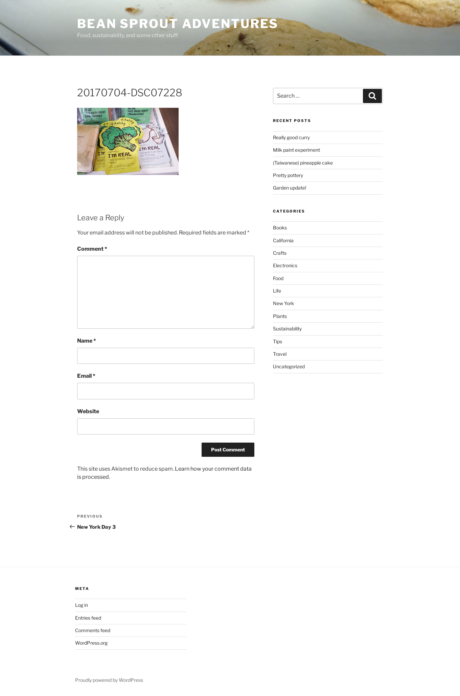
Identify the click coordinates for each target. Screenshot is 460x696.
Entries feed (88, 618)
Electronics (285, 265)
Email (86, 376)
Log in (81, 605)
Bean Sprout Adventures (177, 23)
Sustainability (287, 328)
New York (283, 303)
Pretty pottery (288, 175)
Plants (280, 316)
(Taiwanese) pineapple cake (303, 163)
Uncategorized (289, 366)
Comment (92, 249)
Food (278, 278)
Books (280, 227)
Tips (277, 341)
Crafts (279, 253)
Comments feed (92, 630)
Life (277, 291)
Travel (279, 354)
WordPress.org (91, 643)
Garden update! (289, 188)
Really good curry (291, 137)
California (283, 240)
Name (86, 341)
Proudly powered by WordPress (109, 680)
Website (88, 411)
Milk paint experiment (296, 150)
